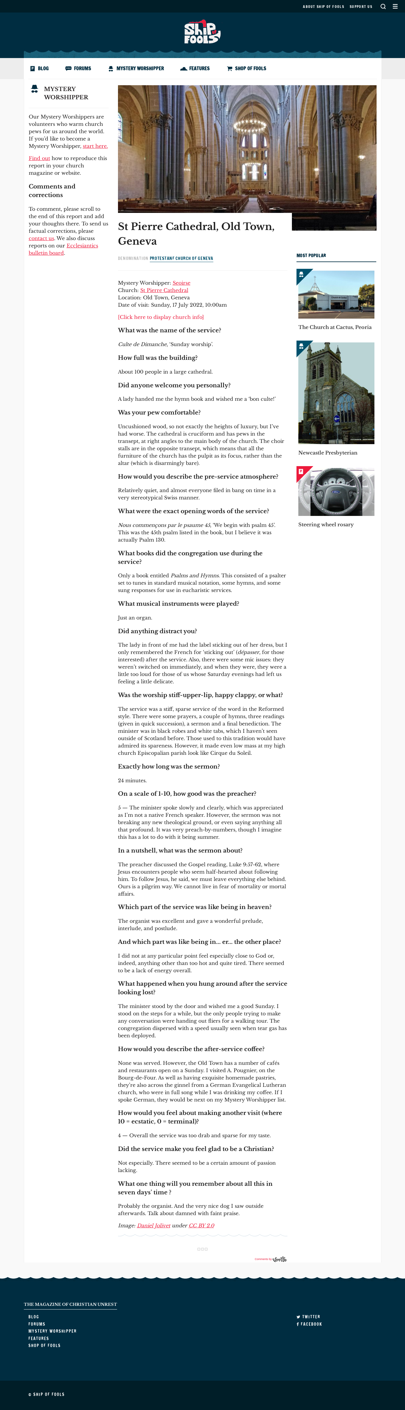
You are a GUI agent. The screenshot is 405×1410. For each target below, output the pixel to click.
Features (199, 68)
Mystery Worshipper (140, 68)
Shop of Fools (250, 68)
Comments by (270, 1259)
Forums (82, 68)
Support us (361, 6)
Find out (39, 158)
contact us (41, 238)
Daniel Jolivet (153, 1225)
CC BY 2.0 (201, 1225)
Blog (43, 68)
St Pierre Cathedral (164, 290)
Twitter (308, 1317)
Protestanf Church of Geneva (181, 258)
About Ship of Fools (323, 6)
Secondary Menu (395, 6)
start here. (95, 146)
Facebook (309, 1324)
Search (383, 6)
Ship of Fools (202, 31)
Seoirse (181, 283)
